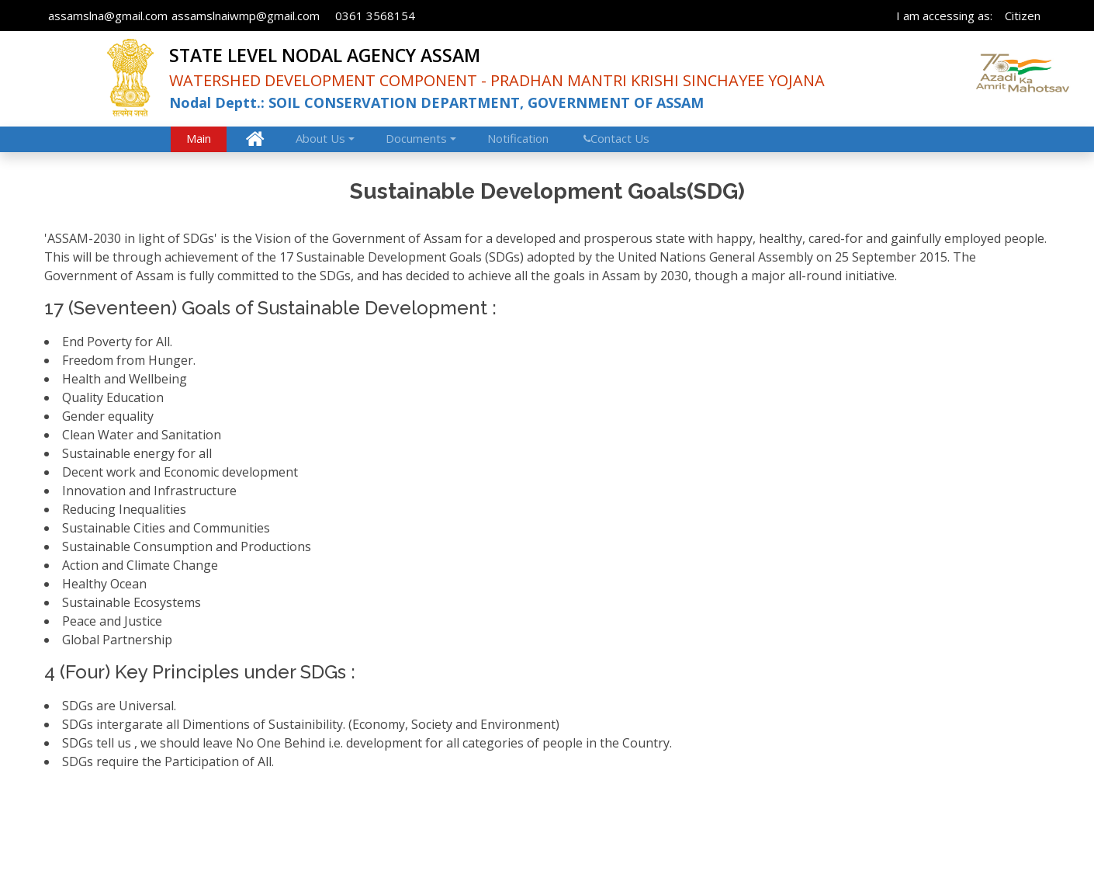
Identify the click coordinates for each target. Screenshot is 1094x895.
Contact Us (619, 138)
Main (198, 138)
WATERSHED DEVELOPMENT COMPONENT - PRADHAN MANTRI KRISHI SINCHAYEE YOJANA (497, 80)
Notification (518, 138)
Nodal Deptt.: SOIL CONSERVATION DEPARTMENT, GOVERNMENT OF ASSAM (436, 102)
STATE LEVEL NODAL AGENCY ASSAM (324, 55)
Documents (416, 138)
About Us (320, 138)
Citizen (1022, 15)
